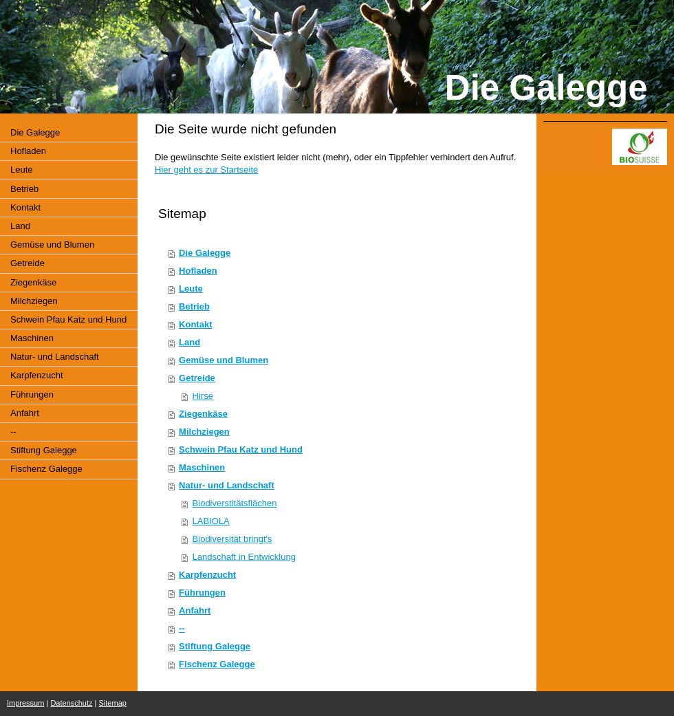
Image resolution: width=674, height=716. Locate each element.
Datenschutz (71, 703)
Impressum (25, 703)
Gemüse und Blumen (223, 360)
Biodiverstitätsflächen (235, 503)
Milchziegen (204, 431)
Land (189, 342)
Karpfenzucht (207, 574)
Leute (191, 288)
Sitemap (113, 703)
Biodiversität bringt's (232, 539)
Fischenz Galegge (217, 664)
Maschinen (202, 467)
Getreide (197, 378)
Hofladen (198, 270)
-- (182, 628)
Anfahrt (194, 610)
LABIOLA (211, 521)
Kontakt (195, 324)
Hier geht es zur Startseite (206, 169)
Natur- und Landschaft (226, 485)
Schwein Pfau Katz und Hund (241, 449)
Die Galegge (204, 253)
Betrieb (194, 306)
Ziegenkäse (203, 414)
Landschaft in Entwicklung (244, 557)
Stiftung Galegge (214, 646)
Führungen (202, 592)
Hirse (203, 396)
